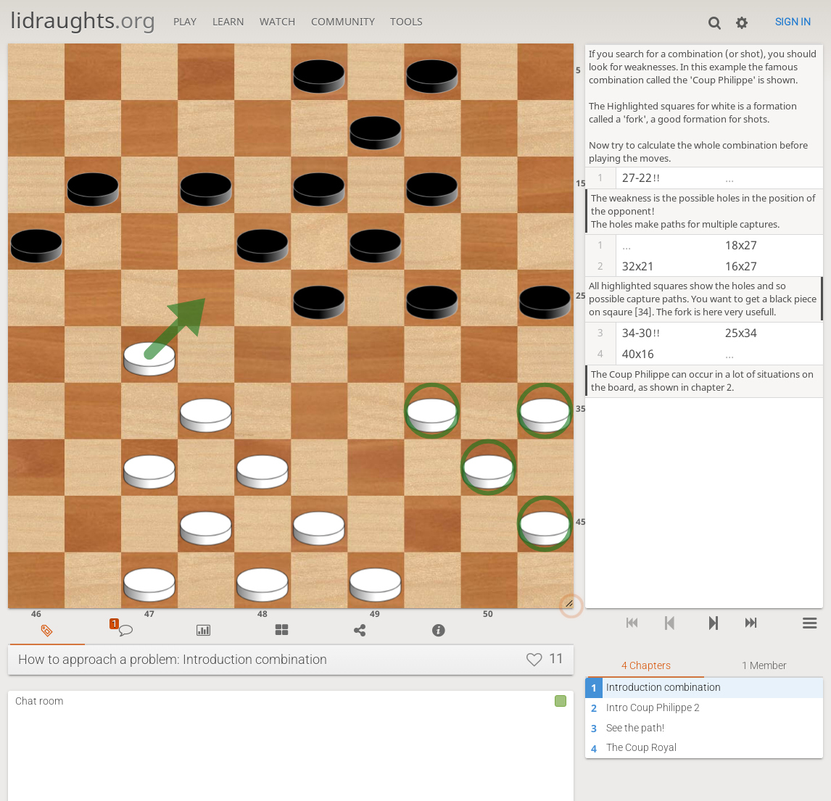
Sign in (793, 22)
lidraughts (82, 20)
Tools (406, 21)
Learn (228, 21)
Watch (277, 21)
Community (343, 21)
